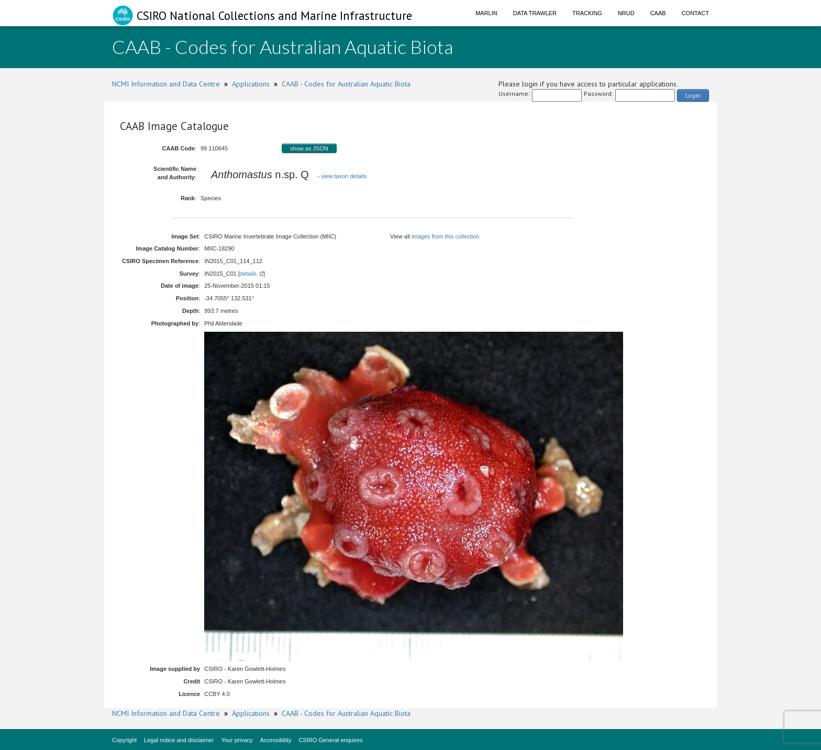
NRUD (626, 13)
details (248, 273)
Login (693, 95)
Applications (251, 84)
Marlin (486, 13)
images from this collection (446, 236)
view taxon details (344, 176)
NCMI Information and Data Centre (166, 84)
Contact (695, 13)
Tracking (587, 13)
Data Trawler (535, 13)
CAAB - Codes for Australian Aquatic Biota (346, 84)
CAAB (658, 13)
